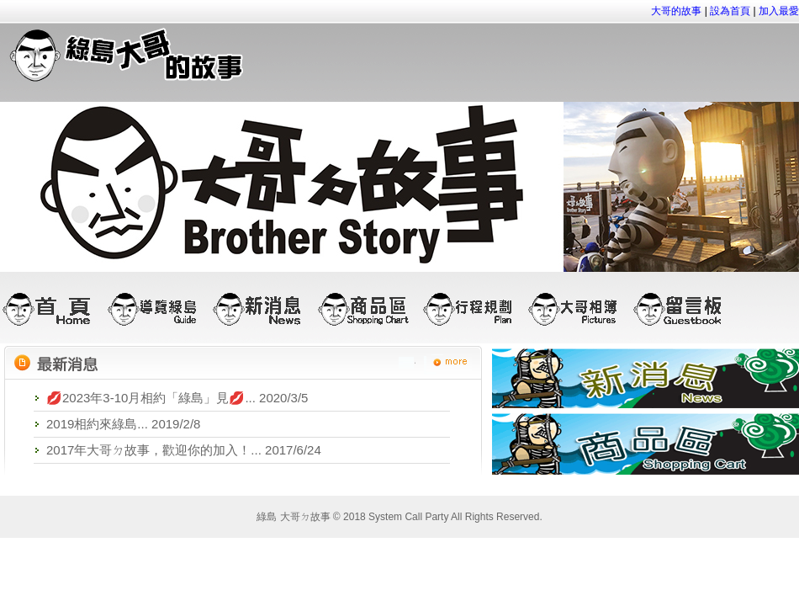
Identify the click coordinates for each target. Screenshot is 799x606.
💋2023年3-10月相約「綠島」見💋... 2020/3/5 (177, 398)
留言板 (683, 308)
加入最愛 (779, 11)
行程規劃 (473, 308)
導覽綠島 (157, 308)
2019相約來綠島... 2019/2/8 (123, 424)
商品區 (368, 308)
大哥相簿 (578, 308)
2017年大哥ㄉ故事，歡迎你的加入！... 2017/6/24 (183, 450)
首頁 (52, 308)
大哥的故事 (676, 11)
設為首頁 (730, 11)
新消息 (262, 308)
